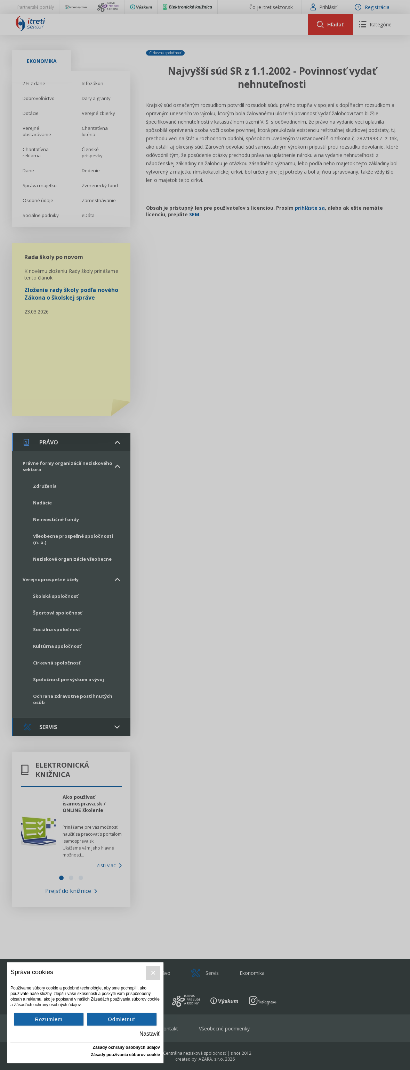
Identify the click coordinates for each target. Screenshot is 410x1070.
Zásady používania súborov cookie (125, 1054)
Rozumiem (49, 1019)
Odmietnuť (122, 1019)
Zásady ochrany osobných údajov (126, 1047)
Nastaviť (149, 1034)
